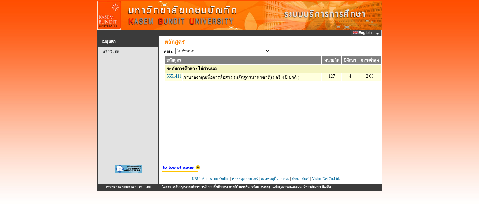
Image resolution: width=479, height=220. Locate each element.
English (363, 33)
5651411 (174, 76)
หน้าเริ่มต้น (110, 51)
